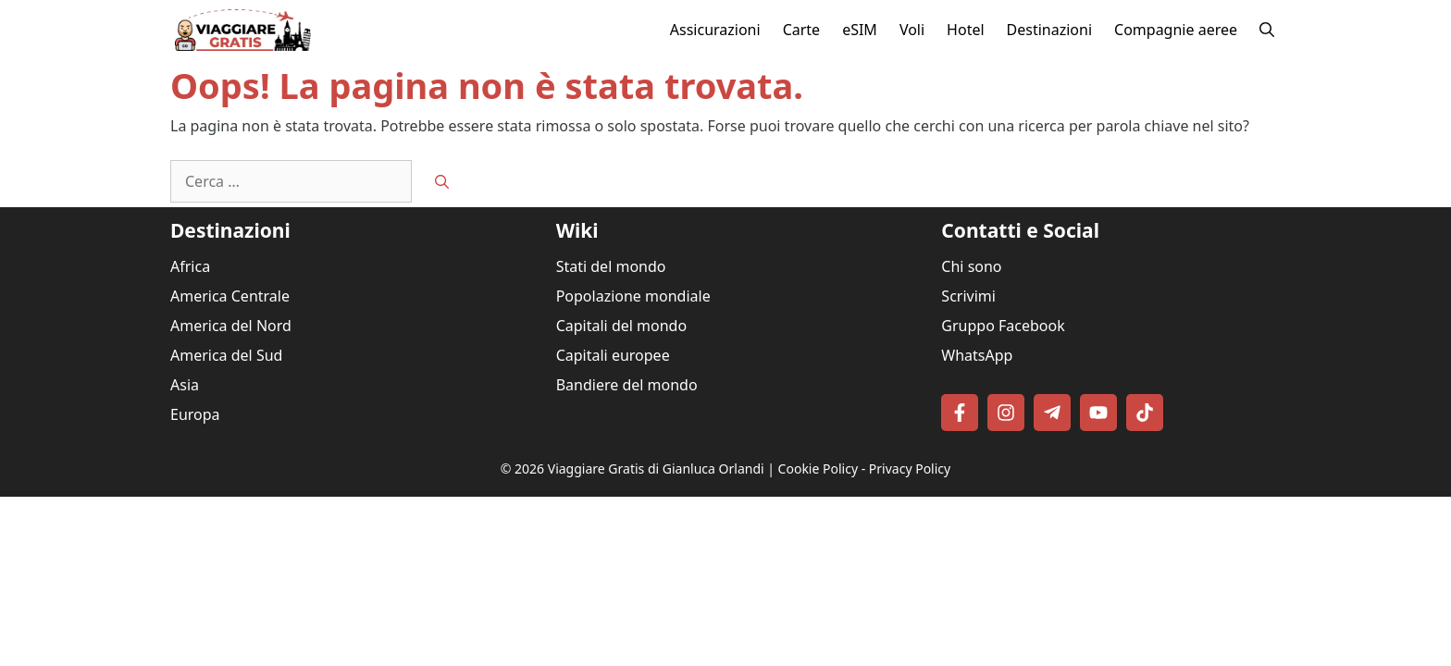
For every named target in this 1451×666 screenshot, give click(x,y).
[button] (1266, 30)
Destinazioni (1049, 29)
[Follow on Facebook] (959, 412)
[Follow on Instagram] (1005, 412)
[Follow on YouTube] (1098, 412)
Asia (184, 385)
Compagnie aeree (1175, 29)
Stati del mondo (611, 266)
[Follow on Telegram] (1052, 412)
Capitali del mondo (621, 325)
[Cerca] (441, 182)
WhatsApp (976, 355)
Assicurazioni (715, 29)
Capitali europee (613, 355)
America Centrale (230, 296)
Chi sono (971, 266)
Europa (195, 414)
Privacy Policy (909, 468)
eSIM (859, 29)
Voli (911, 29)
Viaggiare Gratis (596, 468)
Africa (190, 266)
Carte (802, 29)
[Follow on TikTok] (1144, 412)
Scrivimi (968, 296)
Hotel (965, 29)
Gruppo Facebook (1002, 325)
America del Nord (230, 325)
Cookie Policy (818, 468)
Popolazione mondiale (633, 296)
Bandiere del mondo (627, 385)
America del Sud (226, 355)
